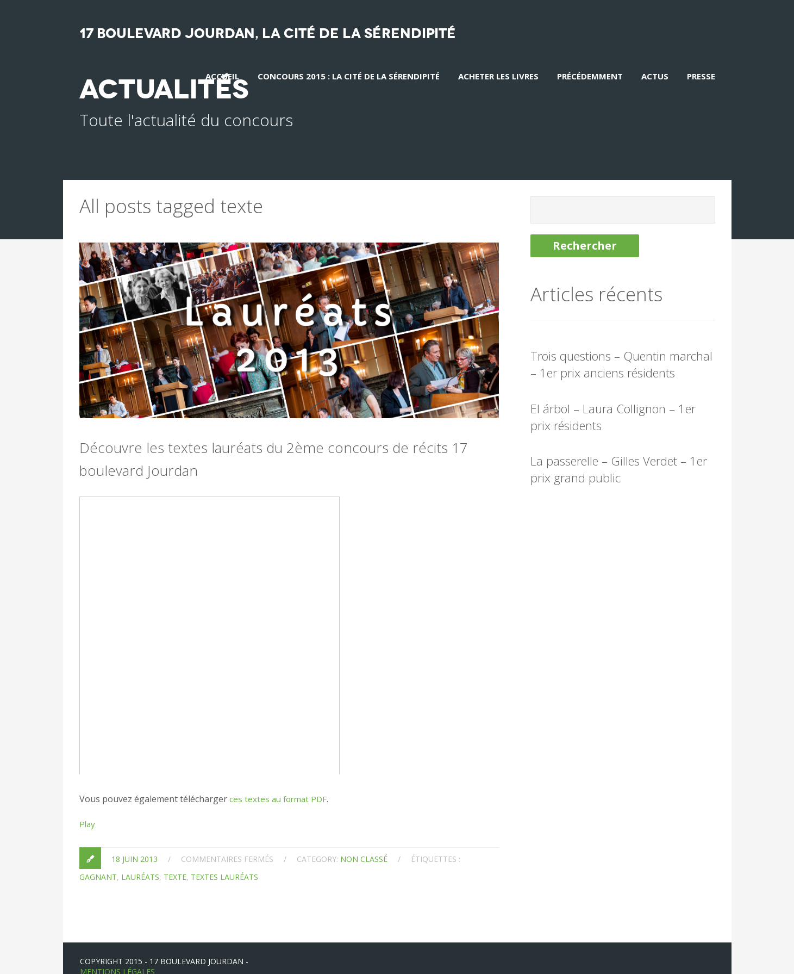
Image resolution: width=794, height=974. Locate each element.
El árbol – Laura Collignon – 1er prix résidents (613, 400)
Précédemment (590, 76)
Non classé (363, 842)
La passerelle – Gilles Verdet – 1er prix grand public (618, 452)
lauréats (140, 860)
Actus (654, 76)
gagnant (98, 860)
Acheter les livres (498, 76)
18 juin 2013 (134, 842)
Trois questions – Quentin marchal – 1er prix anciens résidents (621, 347)
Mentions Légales (117, 955)
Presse (701, 76)
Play (87, 807)
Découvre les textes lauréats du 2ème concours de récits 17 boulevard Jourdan (283, 440)
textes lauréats (224, 860)
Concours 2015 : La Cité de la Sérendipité (349, 76)
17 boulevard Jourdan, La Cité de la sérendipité (267, 33)
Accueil (222, 76)
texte (175, 860)
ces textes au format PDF (280, 782)
